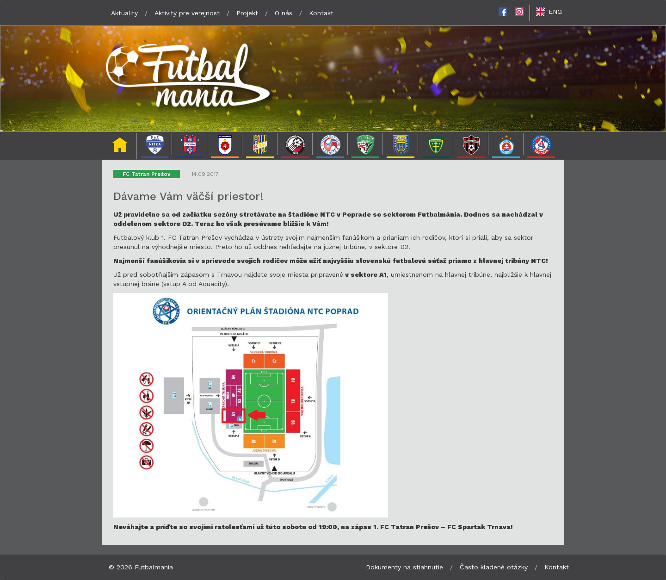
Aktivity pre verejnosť (187, 13)
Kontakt (321, 13)
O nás (283, 13)
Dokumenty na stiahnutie (404, 567)
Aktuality (124, 13)
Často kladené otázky (494, 567)
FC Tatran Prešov (147, 174)
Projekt (247, 13)
